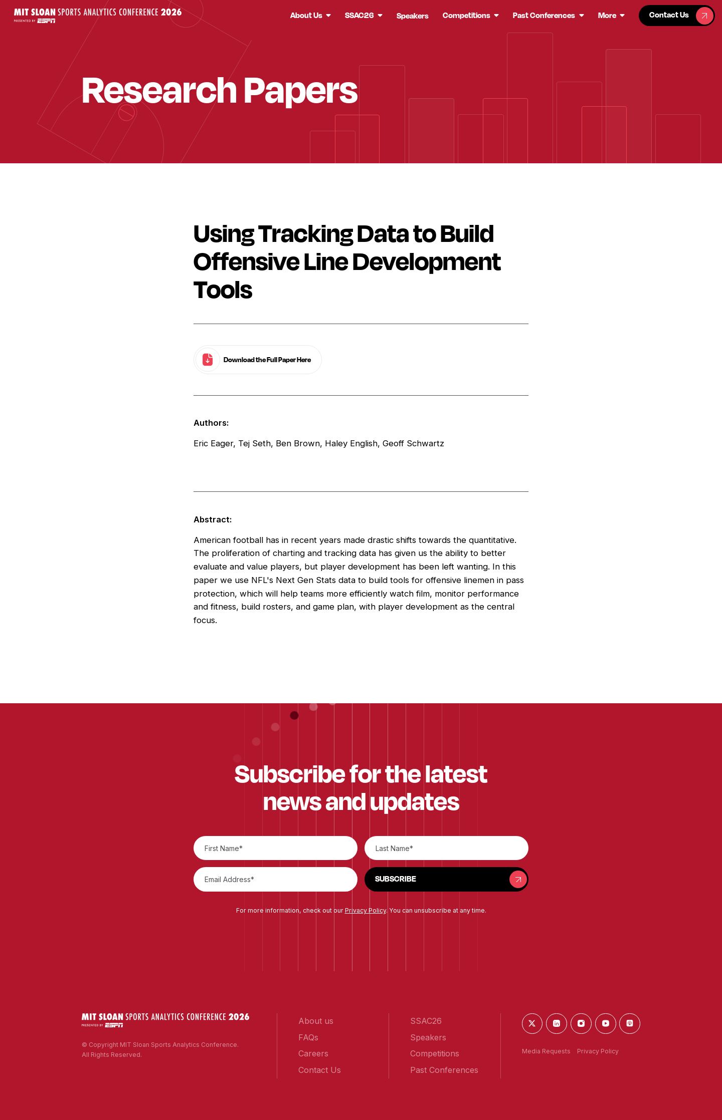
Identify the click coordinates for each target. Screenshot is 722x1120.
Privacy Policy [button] (365, 910)
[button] (98, 16)
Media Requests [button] (546, 1051)
